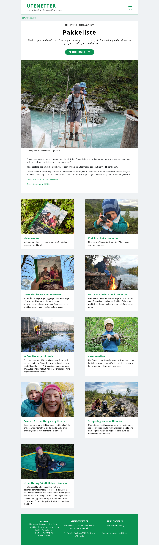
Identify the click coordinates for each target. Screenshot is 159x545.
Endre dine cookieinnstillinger (114, 533)
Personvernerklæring (114, 525)
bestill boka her (79, 52)
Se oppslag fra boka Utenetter (106, 421)
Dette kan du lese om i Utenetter (107, 294)
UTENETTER (41, 5)
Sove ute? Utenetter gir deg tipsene (45, 421)
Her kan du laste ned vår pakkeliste (42, 179)
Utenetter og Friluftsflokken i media (45, 483)
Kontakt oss (69, 525)
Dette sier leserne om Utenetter (43, 294)
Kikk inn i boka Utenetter (103, 238)
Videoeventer (32, 238)
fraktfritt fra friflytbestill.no (45, 534)
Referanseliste (96, 356)
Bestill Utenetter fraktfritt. (38, 184)
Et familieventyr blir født (38, 356)
